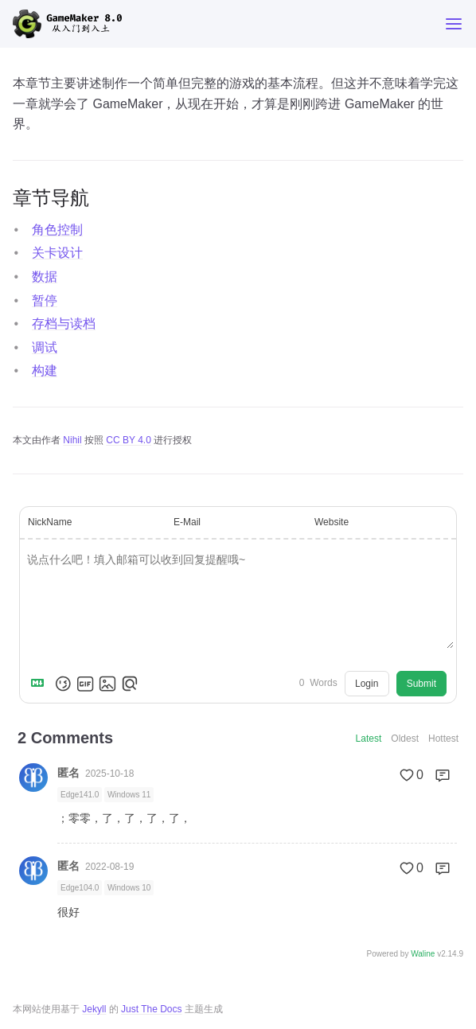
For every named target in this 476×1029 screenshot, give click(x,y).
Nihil (72, 440)
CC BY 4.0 (128, 440)
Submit (421, 683)
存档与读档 (64, 323)
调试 (44, 347)
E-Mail (187, 522)
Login (366, 683)
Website (331, 522)
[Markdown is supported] (40, 683)
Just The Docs (151, 1009)
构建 (44, 370)
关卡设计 (57, 252)
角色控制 (57, 229)
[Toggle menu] (453, 24)
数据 (44, 276)
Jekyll (94, 1009)
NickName (50, 522)
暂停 (44, 300)
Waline (423, 953)
